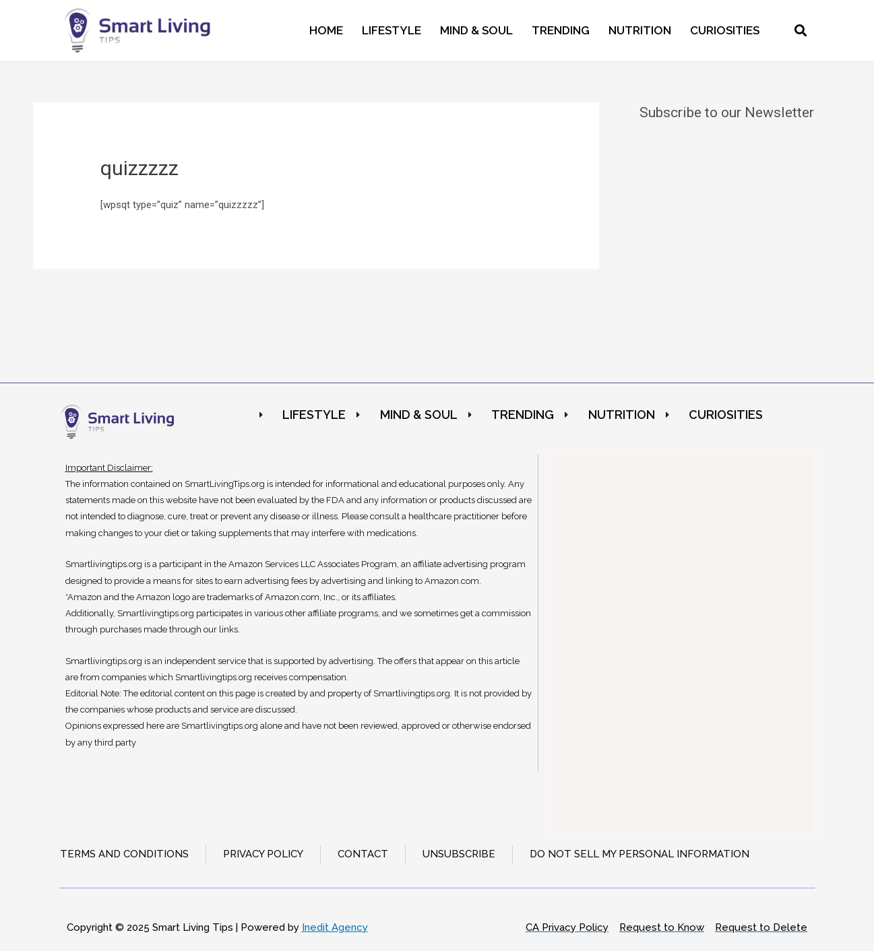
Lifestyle (391, 30)
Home (326, 30)
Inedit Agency (335, 927)
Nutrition (639, 30)
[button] (801, 31)
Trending (561, 30)
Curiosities (724, 30)
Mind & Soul (476, 30)
